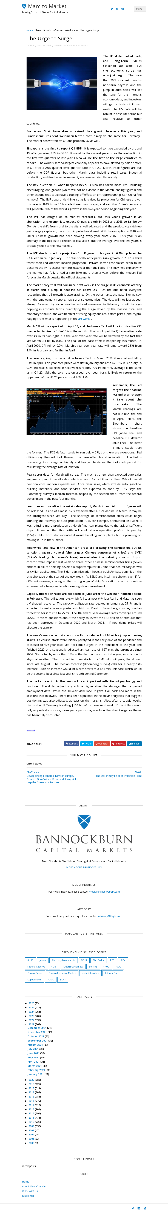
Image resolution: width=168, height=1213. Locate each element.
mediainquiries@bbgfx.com (104, 891)
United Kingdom (90, 973)
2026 (32, 1003)
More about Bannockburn (84, 867)
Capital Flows (34, 979)
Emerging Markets (73, 966)
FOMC (51, 979)
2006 (32, 1138)
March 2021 (35, 1066)
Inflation (57, 30)
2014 (32, 1105)
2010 (32, 1122)
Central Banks (34, 973)
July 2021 (33, 1049)
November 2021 (37, 1032)
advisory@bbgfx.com (110, 916)
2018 (32, 1088)
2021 (32, 1024)
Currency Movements (63, 960)
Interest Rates (112, 973)
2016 (32, 1096)
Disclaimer (28, 1195)
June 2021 (34, 1053)
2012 (32, 1113)
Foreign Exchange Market (62, 973)
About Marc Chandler (34, 1186)
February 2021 (37, 1070)
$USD (30, 960)
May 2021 (34, 1057)
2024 (32, 1011)
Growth (47, 30)
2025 (32, 1007)
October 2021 (36, 1036)
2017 (32, 1092)
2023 (32, 1016)
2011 (32, 1117)
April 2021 (34, 1061)
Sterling (93, 966)
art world (84, 319)
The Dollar (98, 960)
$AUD (106, 966)
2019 (32, 1084)
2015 (32, 1100)
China (38, 30)
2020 (32, 1079)
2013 (32, 1109)
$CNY (63, 979)
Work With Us (30, 1191)
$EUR (84, 960)
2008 (32, 1130)
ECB (112, 960)
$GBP (54, 966)
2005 (32, 1143)
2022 (32, 1020)
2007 (32, 1134)
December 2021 (37, 1027)
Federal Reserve (36, 966)
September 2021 (38, 1040)
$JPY (123, 960)
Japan (43, 960)
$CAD (118, 966)
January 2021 (36, 1074)
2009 (32, 1126)
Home (30, 30)
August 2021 (36, 1044)
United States (71, 30)
